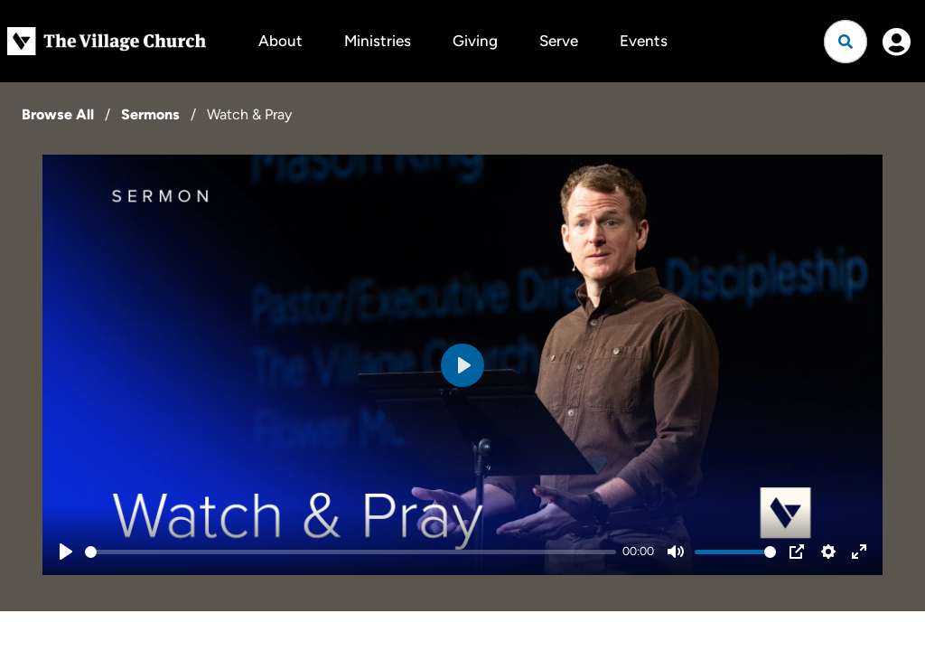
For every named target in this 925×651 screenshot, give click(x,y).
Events (644, 41)
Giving (475, 41)
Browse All (58, 114)
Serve (558, 41)
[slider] (350, 552)
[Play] (65, 551)
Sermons (150, 114)
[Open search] (845, 41)
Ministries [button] (377, 41)
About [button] (280, 41)
